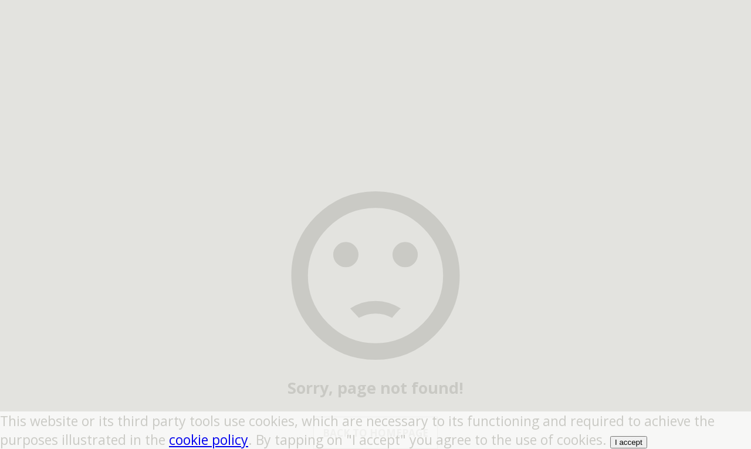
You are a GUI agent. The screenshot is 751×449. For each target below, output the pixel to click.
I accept (628, 442)
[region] (375, 73)
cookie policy (208, 439)
